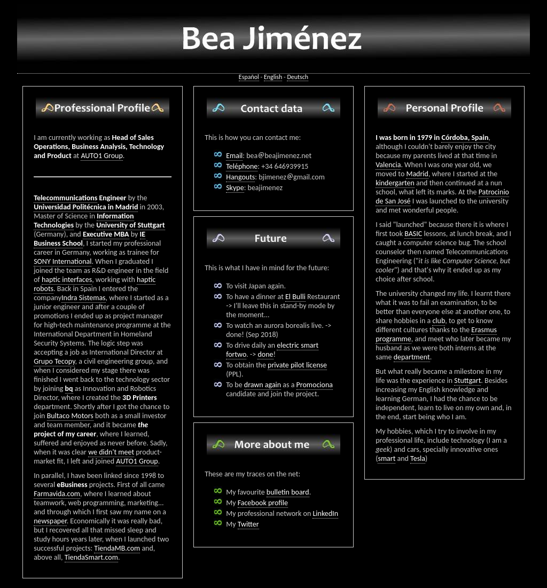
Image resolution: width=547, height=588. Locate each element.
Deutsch (297, 77)
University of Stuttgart (130, 225)
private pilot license (297, 365)
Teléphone (241, 166)
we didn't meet (111, 452)
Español (249, 77)
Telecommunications (65, 197)
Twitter (248, 524)
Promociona (314, 384)
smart (386, 458)
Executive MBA (106, 234)
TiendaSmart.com (91, 557)
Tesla (417, 458)
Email (234, 155)
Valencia (388, 164)
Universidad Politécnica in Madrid (86, 206)
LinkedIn (325, 513)
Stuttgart (467, 380)
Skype (235, 187)
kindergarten (395, 182)
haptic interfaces (67, 279)
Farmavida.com (57, 493)
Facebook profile (263, 502)
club (438, 320)
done (265, 354)
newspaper (50, 521)
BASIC (413, 233)
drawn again (262, 384)
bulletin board (288, 492)
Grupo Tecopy (54, 361)
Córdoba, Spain (464, 137)
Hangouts (240, 177)
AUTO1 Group (101, 155)
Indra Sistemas (83, 297)
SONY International (62, 261)
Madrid (417, 173)
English (273, 77)
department (412, 357)
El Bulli (295, 296)
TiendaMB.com (117, 548)
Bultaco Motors (70, 415)
